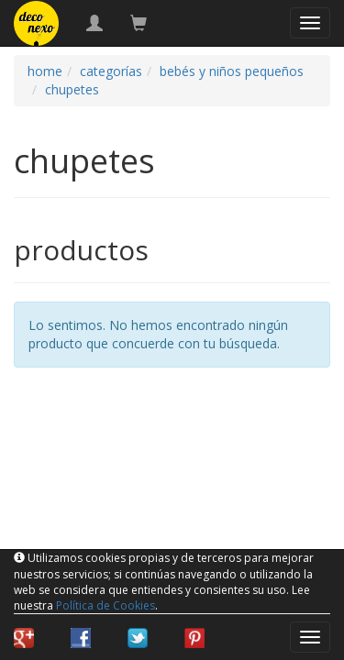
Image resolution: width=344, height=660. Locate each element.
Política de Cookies (105, 605)
